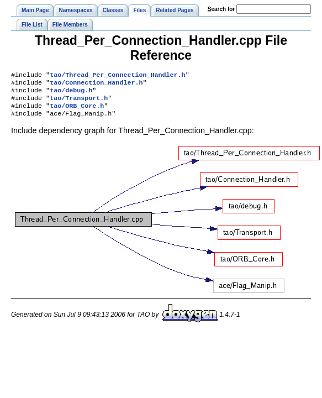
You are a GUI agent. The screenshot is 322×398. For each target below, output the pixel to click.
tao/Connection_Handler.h (96, 84)
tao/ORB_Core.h (77, 111)
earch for (221, 9)
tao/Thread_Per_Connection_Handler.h (117, 75)
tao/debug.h (71, 93)
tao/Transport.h (79, 102)
